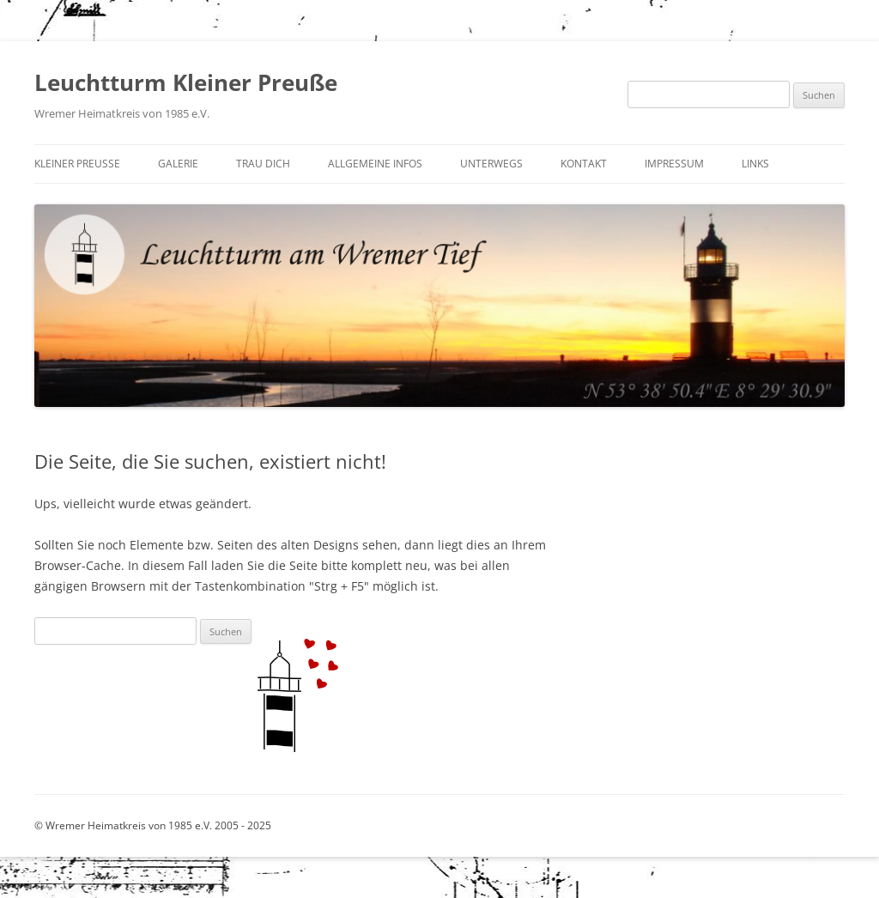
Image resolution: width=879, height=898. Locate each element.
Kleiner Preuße (77, 163)
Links (755, 163)
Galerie (178, 163)
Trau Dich (263, 163)
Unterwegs (491, 163)
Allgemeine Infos (375, 163)
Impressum (674, 163)
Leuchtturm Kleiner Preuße (185, 82)
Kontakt (584, 163)
